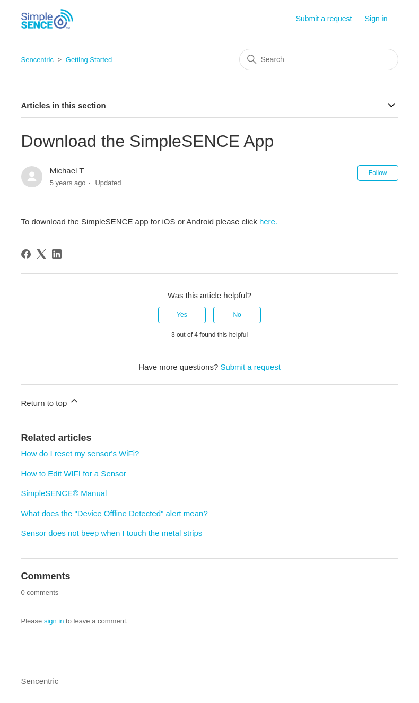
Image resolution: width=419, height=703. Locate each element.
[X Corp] (41, 254)
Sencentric (37, 60)
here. (268, 221)
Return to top (50, 401)
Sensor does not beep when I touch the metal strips (112, 532)
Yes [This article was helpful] (182, 314)
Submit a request (324, 18)
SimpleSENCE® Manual (64, 493)
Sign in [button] (376, 18)
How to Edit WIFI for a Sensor (73, 473)
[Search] (318, 59)
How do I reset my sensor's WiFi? (80, 453)
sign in (54, 621)
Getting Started (89, 60)
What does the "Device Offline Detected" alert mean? (114, 513)
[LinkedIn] (57, 254)
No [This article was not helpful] (237, 314)
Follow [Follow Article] (378, 173)
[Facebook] (26, 254)
